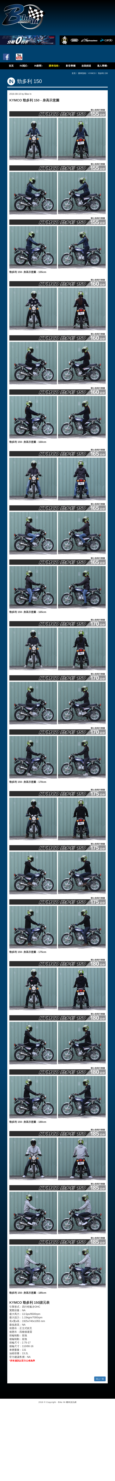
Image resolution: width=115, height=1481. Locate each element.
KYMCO (92, 73)
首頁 (11, 65)
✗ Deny (3, 1415)
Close (2, 1407)
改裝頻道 (86, 65)
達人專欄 (102, 65)
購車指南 (54, 65)
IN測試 (24, 65)
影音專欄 (70, 65)
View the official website (22, 1435)
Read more (6, 1435)
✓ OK (70, 1479)
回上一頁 (100, 1379)
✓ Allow (3, 1413)
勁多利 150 (103, 73)
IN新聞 (38, 65)
